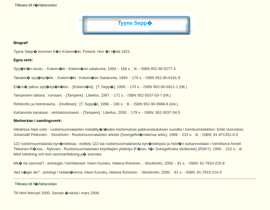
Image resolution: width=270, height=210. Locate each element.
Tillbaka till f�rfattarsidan (36, 5)
